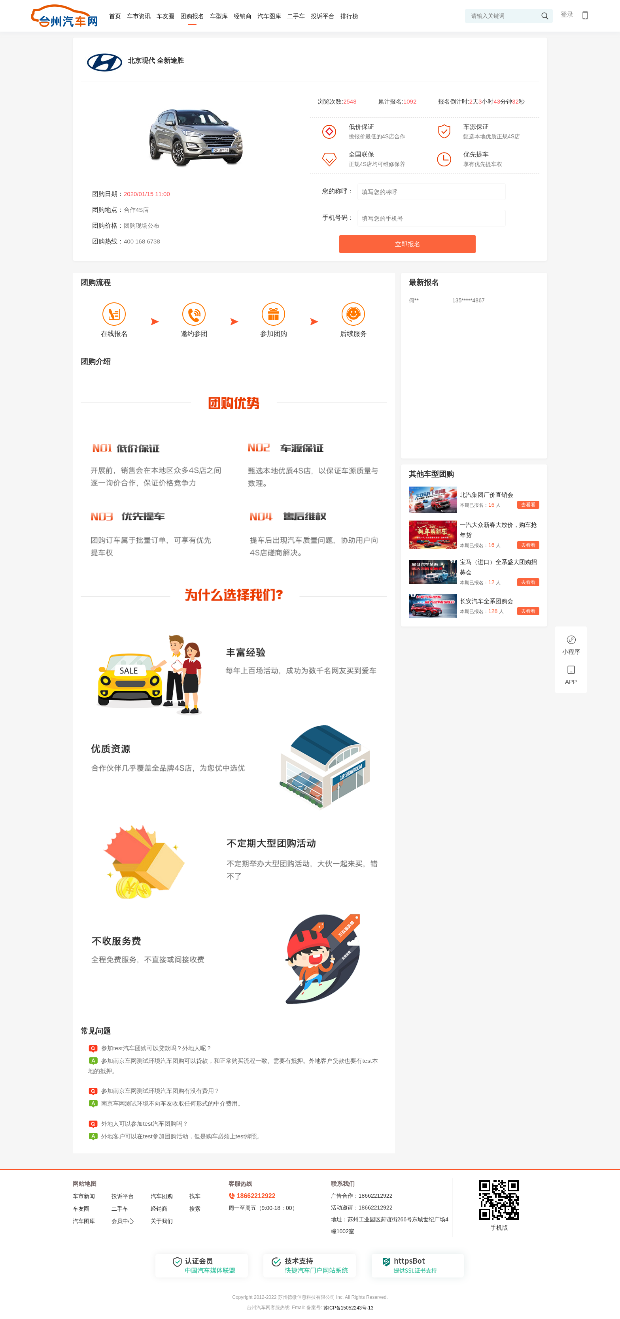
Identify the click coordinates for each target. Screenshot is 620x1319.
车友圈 (165, 16)
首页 (115, 16)
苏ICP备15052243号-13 (348, 1308)
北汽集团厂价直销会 (486, 494)
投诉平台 (323, 16)
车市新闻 (84, 1196)
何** (414, 300)
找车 (194, 1196)
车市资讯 (139, 16)
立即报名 (407, 244)
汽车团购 (162, 1196)
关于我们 (162, 1221)
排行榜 (349, 16)
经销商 (242, 16)
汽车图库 (269, 16)
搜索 (194, 1209)
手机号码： (338, 217)
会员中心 (123, 1221)
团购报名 (192, 16)
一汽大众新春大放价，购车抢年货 (498, 529)
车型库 (219, 16)
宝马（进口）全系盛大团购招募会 (498, 567)
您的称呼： (338, 191)
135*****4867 (468, 300)
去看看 (528, 505)
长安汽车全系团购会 (486, 601)
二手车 (296, 16)
